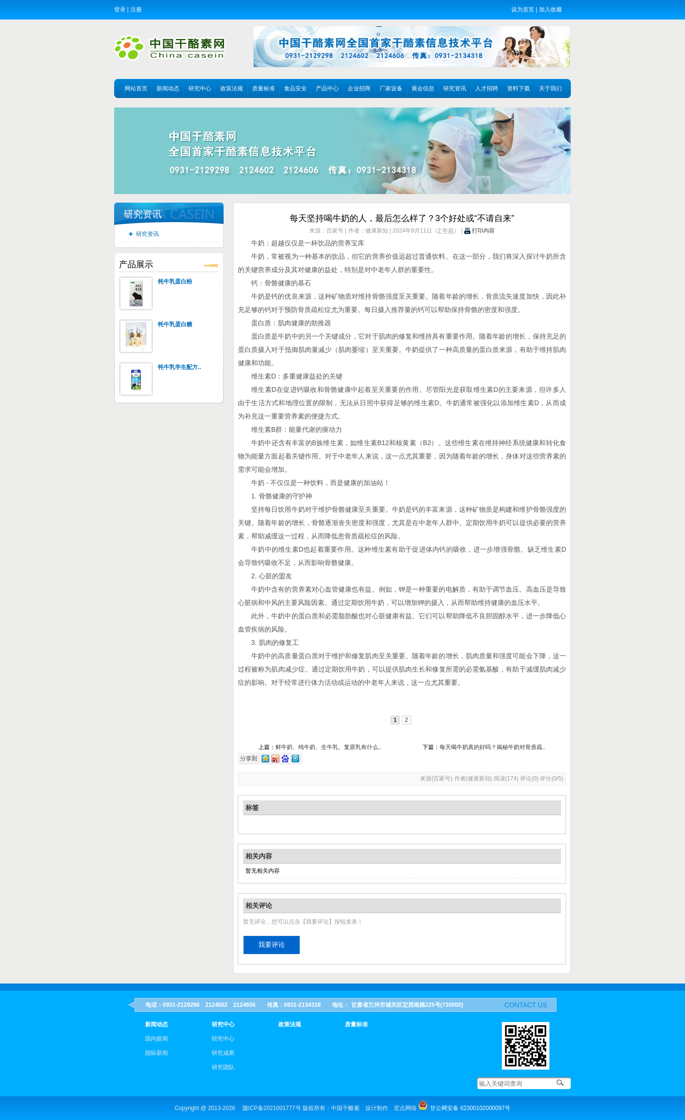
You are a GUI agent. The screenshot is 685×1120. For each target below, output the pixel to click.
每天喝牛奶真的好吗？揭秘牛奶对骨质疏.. (493, 747)
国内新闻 (156, 1038)
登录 (120, 9)
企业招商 (359, 88)
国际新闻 (156, 1053)
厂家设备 (391, 88)
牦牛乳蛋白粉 (175, 281)
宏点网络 (405, 1108)
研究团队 (223, 1067)
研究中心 (199, 88)
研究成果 (223, 1053)
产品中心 (327, 88)
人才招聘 (486, 88)
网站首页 (136, 88)
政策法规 (231, 88)
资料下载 (518, 88)
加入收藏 (550, 9)
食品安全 (295, 88)
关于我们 (550, 88)
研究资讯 (454, 88)
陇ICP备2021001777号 (272, 1108)
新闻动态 (168, 88)
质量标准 (263, 88)
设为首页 (522, 9)
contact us (525, 1005)
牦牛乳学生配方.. (179, 367)
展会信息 (422, 88)
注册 (136, 9)
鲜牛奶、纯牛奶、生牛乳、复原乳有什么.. (328, 747)
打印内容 (479, 230)
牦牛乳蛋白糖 (175, 324)
